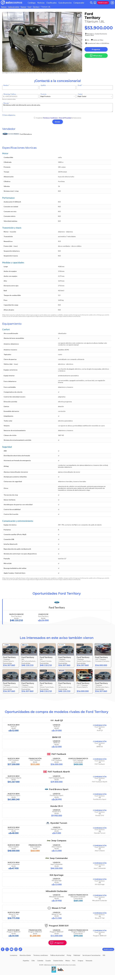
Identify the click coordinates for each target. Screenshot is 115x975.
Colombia (40, 960)
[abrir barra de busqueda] (91, 2)
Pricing (69, 955)
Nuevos (4, 7)
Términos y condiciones (40, 955)
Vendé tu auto (103, 3)
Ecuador (48, 960)
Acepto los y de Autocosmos (57, 118)
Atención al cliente (25, 955)
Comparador (78, 3)
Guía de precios (65, 3)
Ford (29, 7)
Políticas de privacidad (57, 955)
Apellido (43, 85)
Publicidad (77, 955)
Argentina (26, 960)
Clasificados (51, 3)
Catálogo (32, 3)
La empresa (13, 955)
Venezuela (89, 960)
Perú (73, 960)
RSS (104, 955)
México (67, 960)
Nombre (6, 85)
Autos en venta (13, 7)
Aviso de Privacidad (65, 118)
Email (79, 85)
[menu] (112, 3)
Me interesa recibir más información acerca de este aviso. (57, 107)
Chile (33, 960)
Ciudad (80, 94)
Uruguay (80, 960)
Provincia (43, 94)
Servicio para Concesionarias (91, 955)
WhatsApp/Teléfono (9, 94)
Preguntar (96, 49)
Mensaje (6, 103)
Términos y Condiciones (50, 118)
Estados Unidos (58, 960)
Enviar (57, 122)
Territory (36, 7)
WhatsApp (96, 55)
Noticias (41, 3)
